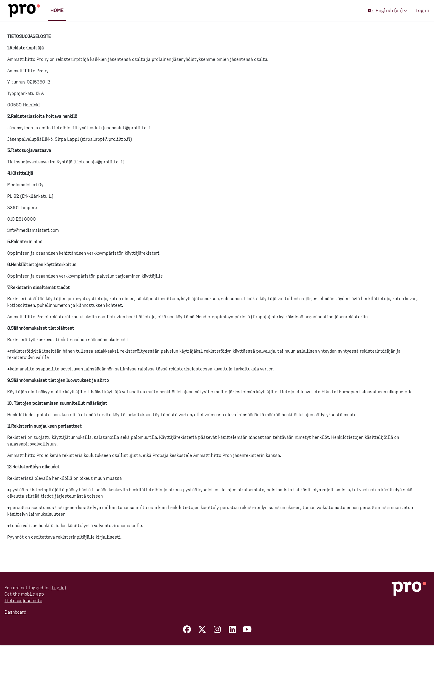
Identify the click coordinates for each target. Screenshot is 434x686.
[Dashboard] (24, 10)
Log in (422, 10)
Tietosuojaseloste (25, 641)
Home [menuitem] (57, 10)
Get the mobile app (26, 633)
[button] (387, 10)
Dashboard (17, 653)
